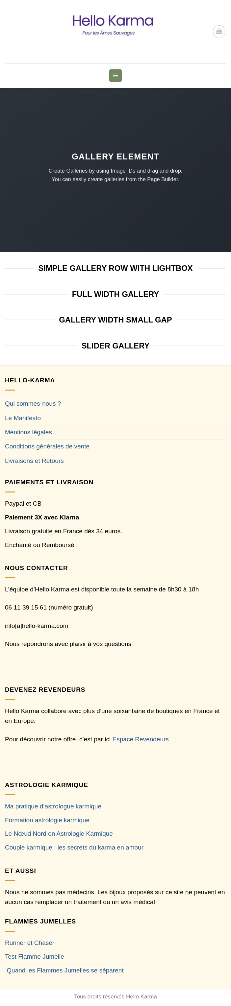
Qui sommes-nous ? (33, 403)
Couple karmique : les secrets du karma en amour (74, 847)
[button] (219, 31)
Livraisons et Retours (34, 460)
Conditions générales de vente (47, 446)
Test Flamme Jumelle (34, 956)
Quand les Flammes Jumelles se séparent (65, 970)
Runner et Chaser (29, 942)
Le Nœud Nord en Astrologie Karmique (59, 833)
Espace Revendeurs (141, 739)
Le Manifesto (23, 418)
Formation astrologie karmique (47, 820)
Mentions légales (28, 432)
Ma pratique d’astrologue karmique (53, 806)
